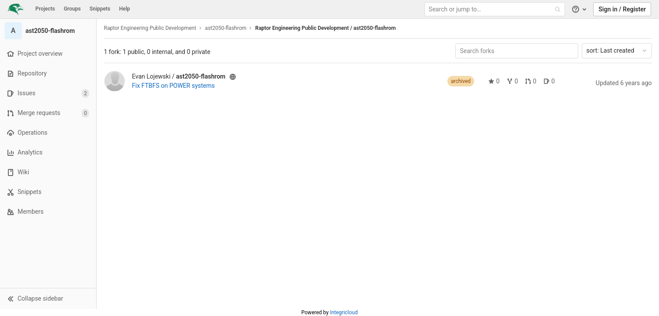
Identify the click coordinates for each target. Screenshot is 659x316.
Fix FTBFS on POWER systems (173, 85)
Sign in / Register (622, 9)
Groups (72, 9)
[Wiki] (48, 172)
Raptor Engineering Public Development (150, 28)
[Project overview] (48, 54)
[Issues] (48, 93)
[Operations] (48, 133)
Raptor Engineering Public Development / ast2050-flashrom (325, 28)
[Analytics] (48, 152)
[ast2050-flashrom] (48, 31)
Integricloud (343, 312)
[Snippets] (48, 192)
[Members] (48, 212)
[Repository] (48, 73)
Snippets (100, 9)
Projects (45, 9)
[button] (48, 298)
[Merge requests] (48, 113)
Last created (617, 50)
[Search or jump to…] (496, 9)
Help (124, 9)
